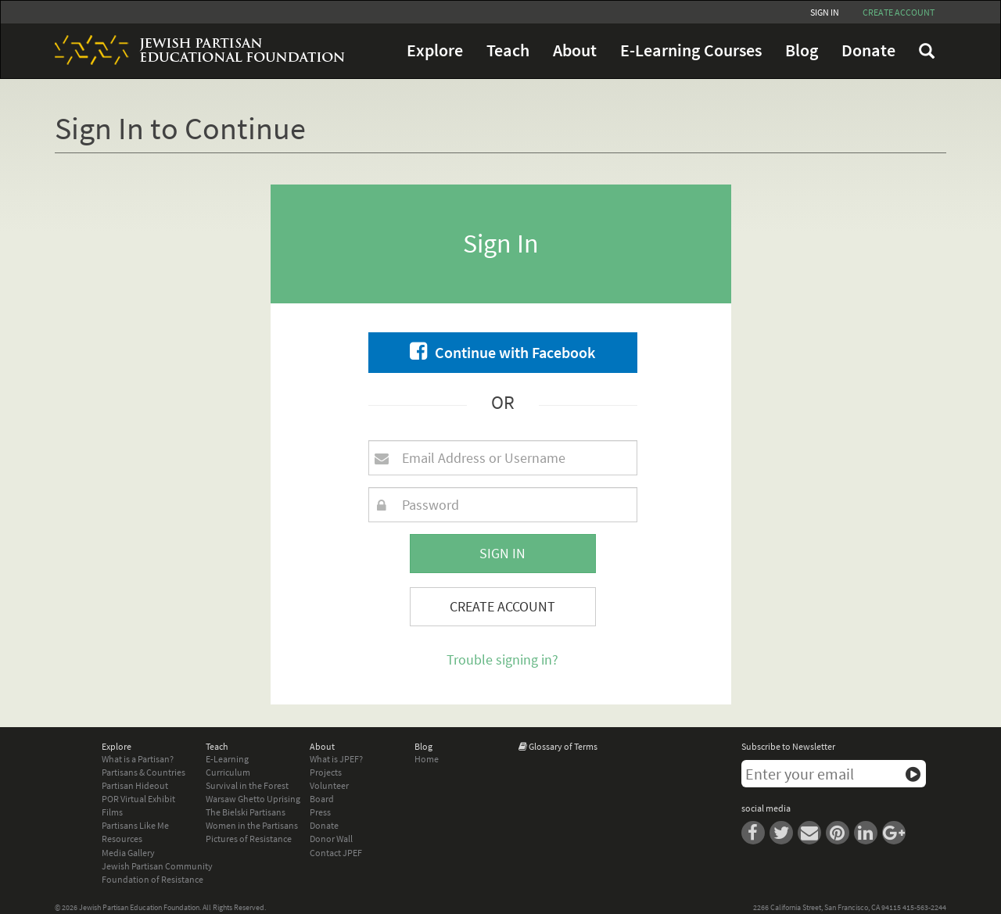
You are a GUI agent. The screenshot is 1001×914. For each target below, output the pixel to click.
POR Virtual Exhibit (138, 799)
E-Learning (227, 759)
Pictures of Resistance (249, 838)
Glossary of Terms (563, 746)
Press (320, 812)
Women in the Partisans (252, 825)
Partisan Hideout (135, 785)
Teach (507, 50)
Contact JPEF (336, 852)
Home (426, 759)
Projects (326, 772)
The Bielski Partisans (245, 812)
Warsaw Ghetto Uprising (253, 799)
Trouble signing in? (502, 659)
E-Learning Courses (691, 50)
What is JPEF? (336, 759)
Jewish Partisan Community (157, 866)
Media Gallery (128, 852)
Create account (899, 12)
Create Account (502, 606)
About (575, 50)
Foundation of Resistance (152, 879)
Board (322, 799)
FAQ (926, 50)
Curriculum (228, 772)
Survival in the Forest (247, 785)
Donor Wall (331, 838)
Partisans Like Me (135, 825)
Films (112, 812)
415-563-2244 (924, 907)
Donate (868, 50)
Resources (122, 838)
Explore (435, 50)
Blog (801, 50)
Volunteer (329, 785)
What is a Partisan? (138, 759)
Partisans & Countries (143, 772)
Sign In (824, 12)
